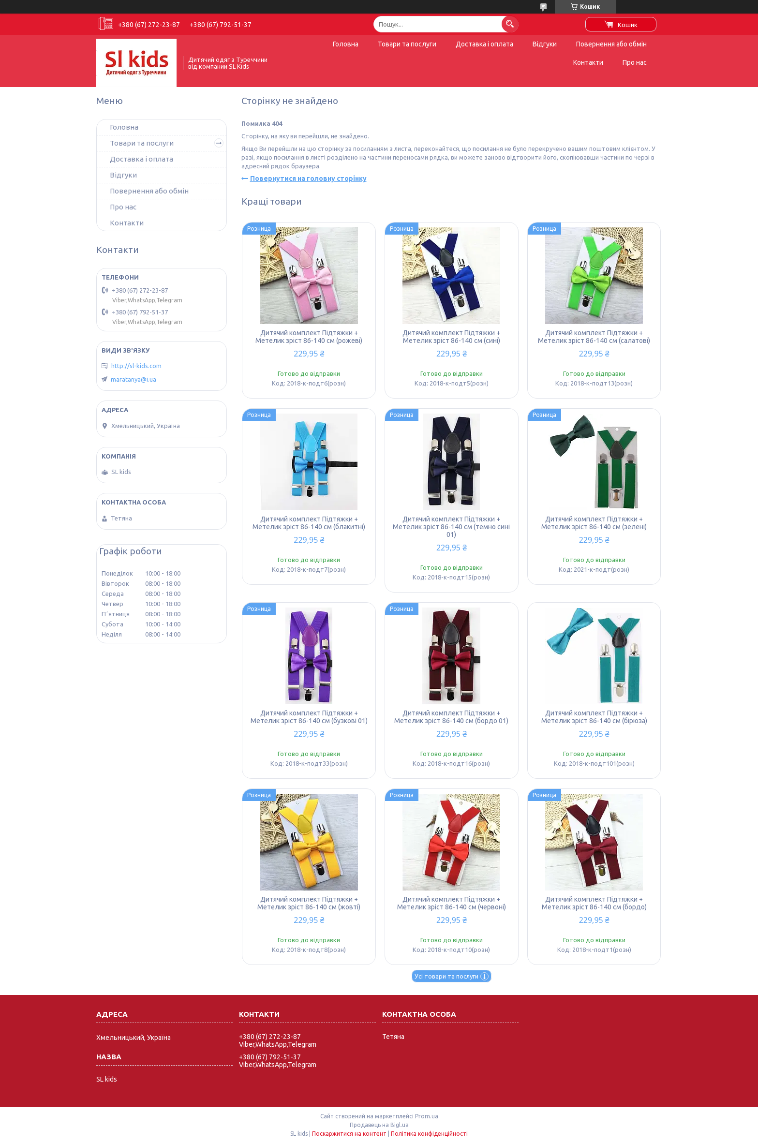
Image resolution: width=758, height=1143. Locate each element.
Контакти (588, 62)
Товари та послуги (407, 44)
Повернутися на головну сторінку (308, 178)
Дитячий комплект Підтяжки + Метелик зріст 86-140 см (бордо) (594, 903)
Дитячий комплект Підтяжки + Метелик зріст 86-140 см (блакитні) (309, 523)
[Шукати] (510, 23)
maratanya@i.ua (133, 379)
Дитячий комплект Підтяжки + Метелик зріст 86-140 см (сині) (451, 336)
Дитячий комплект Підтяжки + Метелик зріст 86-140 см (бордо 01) (451, 717)
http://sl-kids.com (136, 365)
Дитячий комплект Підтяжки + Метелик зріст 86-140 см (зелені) (594, 523)
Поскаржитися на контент (349, 1133)
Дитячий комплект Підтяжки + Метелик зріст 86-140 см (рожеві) (308, 336)
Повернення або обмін (611, 44)
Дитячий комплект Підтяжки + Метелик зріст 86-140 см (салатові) (594, 336)
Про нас (635, 62)
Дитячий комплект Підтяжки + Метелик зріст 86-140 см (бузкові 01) (309, 717)
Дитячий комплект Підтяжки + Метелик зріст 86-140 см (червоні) (451, 903)
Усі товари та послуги (446, 976)
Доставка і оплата (484, 44)
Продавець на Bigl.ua (379, 1125)
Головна (345, 44)
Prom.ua (426, 1116)
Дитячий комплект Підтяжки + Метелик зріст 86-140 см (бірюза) (594, 717)
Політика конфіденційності (429, 1133)
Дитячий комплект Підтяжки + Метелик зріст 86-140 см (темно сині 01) (451, 526)
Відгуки (545, 44)
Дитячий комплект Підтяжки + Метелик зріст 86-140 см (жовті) (308, 903)
